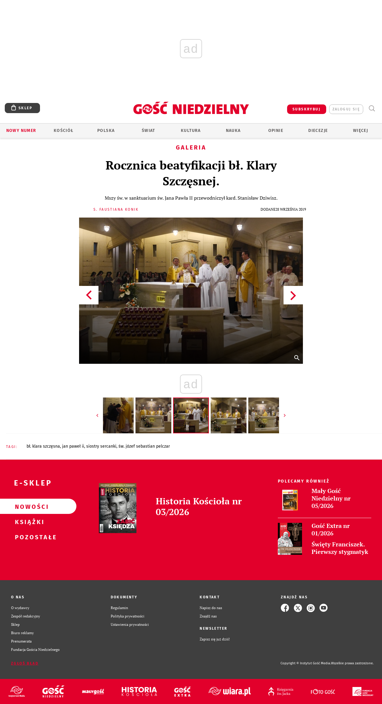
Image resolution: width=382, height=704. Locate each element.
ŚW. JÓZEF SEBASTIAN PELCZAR (144, 446)
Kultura (191, 130)
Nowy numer (21, 130)
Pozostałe (28, 537)
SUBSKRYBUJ (306, 109)
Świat (148, 130)
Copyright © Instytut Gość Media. (306, 663)
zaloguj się (346, 109)
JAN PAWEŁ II (73, 446)
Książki (28, 521)
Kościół (64, 130)
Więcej (360, 130)
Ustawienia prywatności (130, 624)
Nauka (233, 130)
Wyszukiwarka (371, 108)
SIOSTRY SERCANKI (101, 446)
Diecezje (318, 130)
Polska (106, 130)
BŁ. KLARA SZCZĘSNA (43, 446)
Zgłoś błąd (24, 663)
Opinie (275, 130)
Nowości (28, 506)
